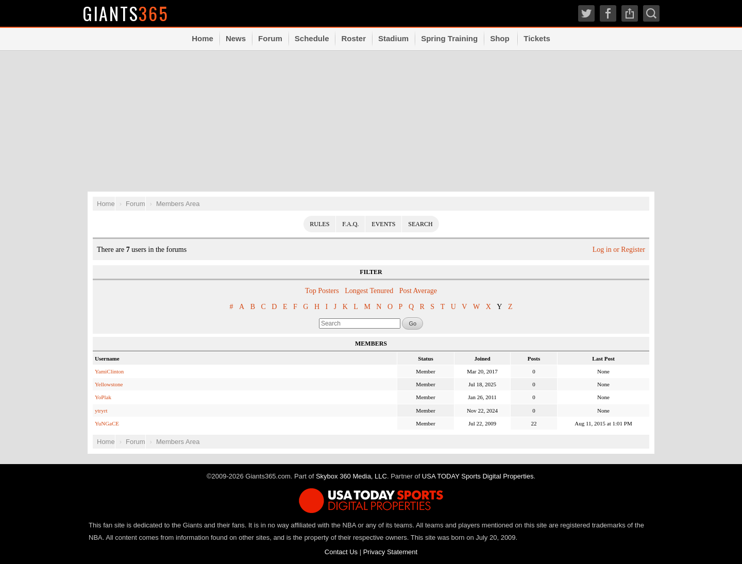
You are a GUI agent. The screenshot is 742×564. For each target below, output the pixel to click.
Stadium (393, 38)
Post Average (418, 291)
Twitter (586, 13)
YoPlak (103, 397)
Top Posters (322, 291)
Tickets (537, 38)
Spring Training (449, 38)
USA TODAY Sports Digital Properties (478, 476)
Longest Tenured (369, 291)
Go (412, 323)
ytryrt (101, 410)
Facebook (608, 13)
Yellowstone (109, 384)
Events (383, 224)
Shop (500, 38)
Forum (270, 38)
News (236, 38)
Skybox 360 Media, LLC (351, 476)
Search (651, 13)
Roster (353, 38)
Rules (319, 224)
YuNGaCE (107, 423)
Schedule (312, 38)
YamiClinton (109, 371)
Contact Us (341, 552)
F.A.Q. (350, 224)
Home (202, 38)
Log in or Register (619, 249)
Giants (126, 13)
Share (629, 13)
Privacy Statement (390, 552)
